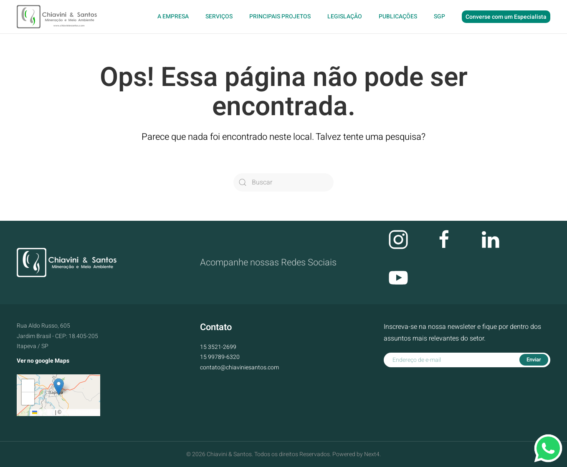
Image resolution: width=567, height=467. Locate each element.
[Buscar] (283, 182)
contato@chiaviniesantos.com (239, 367)
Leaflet (42, 412)
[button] (58, 386)
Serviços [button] (219, 16)
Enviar (533, 360)
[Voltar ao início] (58, 16)
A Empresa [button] (173, 16)
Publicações (398, 16)
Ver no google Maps (43, 360)
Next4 (372, 454)
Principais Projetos (280, 16)
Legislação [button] (344, 16)
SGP (439, 16)
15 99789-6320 (220, 357)
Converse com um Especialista (506, 17)
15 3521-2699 (218, 347)
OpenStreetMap (80, 412)
